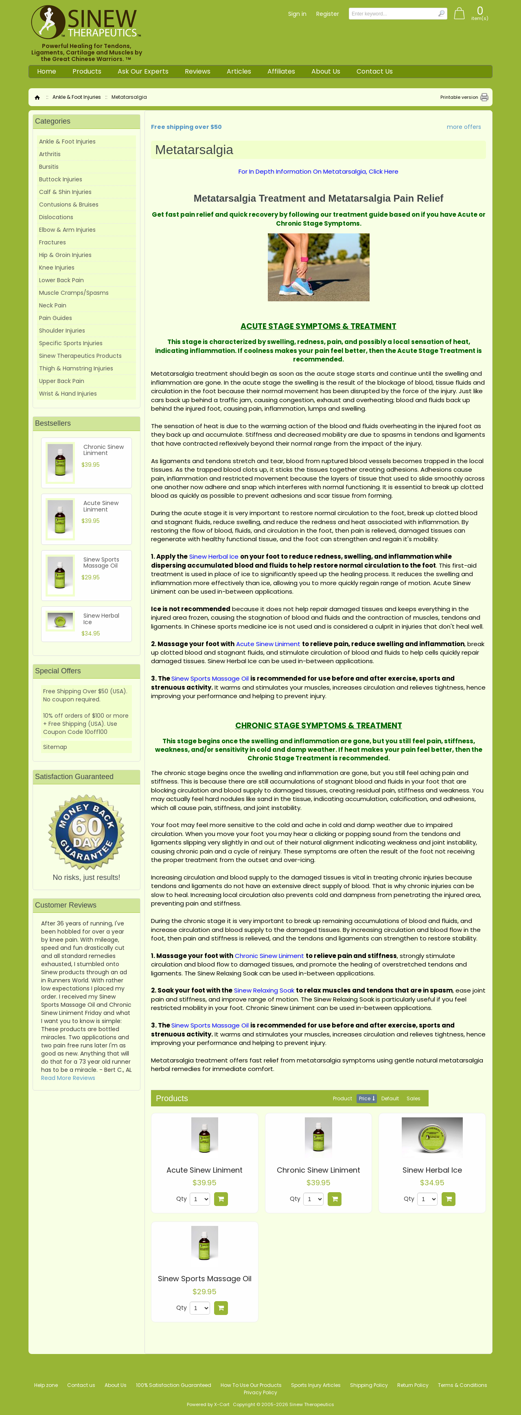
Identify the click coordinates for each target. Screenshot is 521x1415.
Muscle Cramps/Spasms (74, 293)
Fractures (52, 242)
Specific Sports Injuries (71, 343)
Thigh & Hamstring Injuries (76, 368)
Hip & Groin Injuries (65, 255)
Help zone (46, 1385)
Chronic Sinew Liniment (318, 1170)
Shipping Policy (369, 1385)
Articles (239, 71)
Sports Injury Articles (316, 1385)
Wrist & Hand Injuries (68, 394)
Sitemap (55, 747)
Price (364, 1098)
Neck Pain (52, 305)
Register (327, 14)
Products (86, 71)
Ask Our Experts (143, 71)
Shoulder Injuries (62, 331)
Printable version (459, 97)
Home (46, 71)
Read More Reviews (68, 1078)
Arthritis (50, 154)
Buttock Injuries (60, 179)
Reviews (197, 71)
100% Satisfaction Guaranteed (173, 1385)
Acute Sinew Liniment (204, 1170)
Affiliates (281, 71)
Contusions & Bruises (69, 204)
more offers (464, 127)
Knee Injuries (56, 267)
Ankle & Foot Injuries (77, 97)
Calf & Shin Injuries (65, 192)
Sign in (297, 14)
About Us (325, 71)
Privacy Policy (260, 1392)
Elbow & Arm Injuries (67, 230)
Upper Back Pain (61, 381)
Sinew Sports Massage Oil (205, 1279)
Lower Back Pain (61, 280)
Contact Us (375, 71)
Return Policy (413, 1385)
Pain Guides (55, 318)
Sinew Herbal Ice (432, 1170)
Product (342, 1098)
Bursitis (49, 167)
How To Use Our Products (251, 1385)
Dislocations (56, 217)
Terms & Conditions (462, 1385)
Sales (413, 1098)
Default (390, 1098)
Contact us (81, 1385)
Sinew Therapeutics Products (80, 356)
